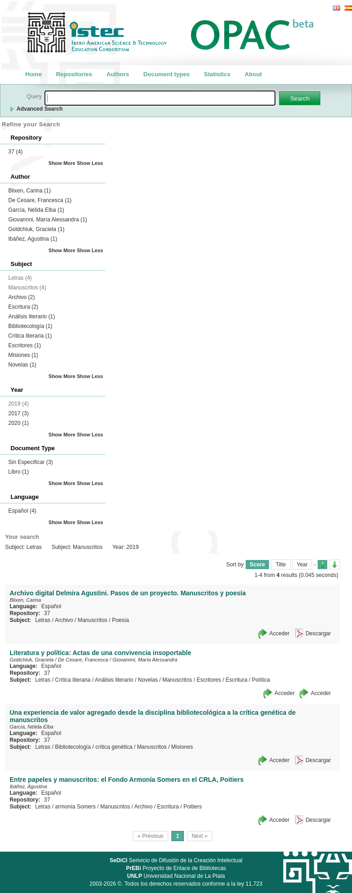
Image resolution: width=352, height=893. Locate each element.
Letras (42, 620)
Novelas (22, 365)
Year (302, 564)
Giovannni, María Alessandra (47, 219)
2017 (18, 413)
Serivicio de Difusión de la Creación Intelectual (176, 860)
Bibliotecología (30, 326)
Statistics (217, 74)
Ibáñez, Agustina (32, 239)
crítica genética (113, 747)
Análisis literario (31, 316)
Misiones (23, 355)
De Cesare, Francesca (40, 200)
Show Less (90, 163)
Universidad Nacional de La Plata (176, 876)
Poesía (120, 620)
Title (280, 564)
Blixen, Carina (29, 190)
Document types (166, 74)
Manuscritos (92, 620)
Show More (62, 163)
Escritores (24, 345)
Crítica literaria (30, 336)
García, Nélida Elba (36, 210)
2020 (18, 423)
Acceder (280, 633)
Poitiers (192, 806)
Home (33, 74)
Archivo (21, 297)
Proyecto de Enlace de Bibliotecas (176, 868)
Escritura (23, 307)
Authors (117, 74)
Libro (18, 472)
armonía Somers (75, 806)
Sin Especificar (30, 462)
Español (22, 511)
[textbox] (159, 98)
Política (261, 680)
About (253, 74)
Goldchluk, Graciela (36, 229)
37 (15, 151)
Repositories (74, 74)
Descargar (318, 633)
